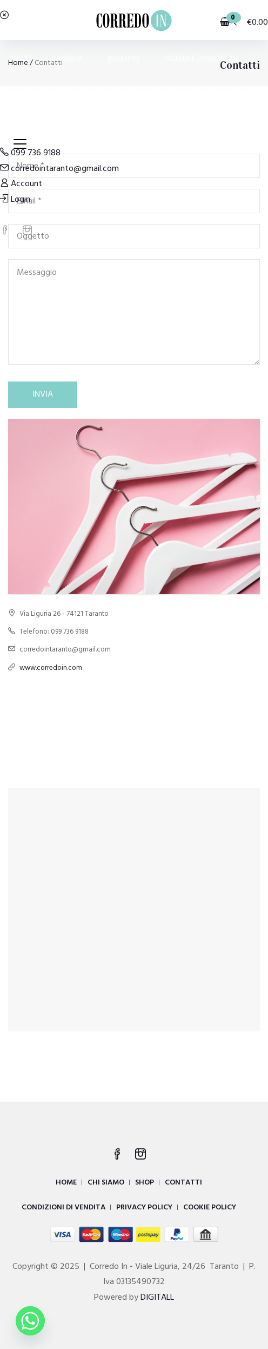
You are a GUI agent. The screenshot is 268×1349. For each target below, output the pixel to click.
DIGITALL (157, 1298)
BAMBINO (127, 58)
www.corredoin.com (50, 668)
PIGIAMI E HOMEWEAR (201, 58)
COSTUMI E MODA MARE (48, 118)
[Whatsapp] (30, 1320)
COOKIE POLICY (209, 1207)
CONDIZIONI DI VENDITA (63, 1207)
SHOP (144, 1182)
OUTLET (20, 58)
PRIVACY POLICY (144, 1207)
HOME (66, 1182)
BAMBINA (70, 58)
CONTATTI (183, 1182)
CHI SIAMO (106, 1182)
